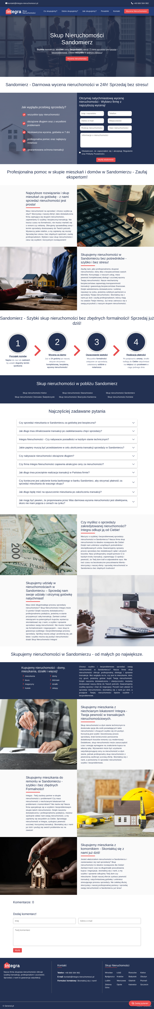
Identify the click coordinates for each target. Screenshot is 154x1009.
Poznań (143, 981)
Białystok (133, 977)
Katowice (133, 984)
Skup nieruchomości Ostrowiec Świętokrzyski (35, 397)
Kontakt (116, 11)
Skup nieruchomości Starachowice (77, 393)
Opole (119, 984)
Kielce (143, 973)
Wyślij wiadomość (106, 160)
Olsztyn (143, 977)
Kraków (120, 977)
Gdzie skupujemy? (70, 11)
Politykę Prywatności (95, 154)
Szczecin (144, 984)
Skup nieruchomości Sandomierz (120, 393)
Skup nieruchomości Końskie (120, 397)
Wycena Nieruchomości (136, 11)
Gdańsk (132, 981)
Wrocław (109, 973)
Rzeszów (133, 973)
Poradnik (105, 11)
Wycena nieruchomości (77, 59)
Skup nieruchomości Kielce (35, 393)
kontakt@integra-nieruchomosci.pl (21, 3)
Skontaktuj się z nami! (87, 981)
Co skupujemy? (50, 11)
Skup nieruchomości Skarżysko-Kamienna (77, 397)
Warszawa (121, 981)
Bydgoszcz (110, 977)
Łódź (119, 973)
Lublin (107, 981)
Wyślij (17, 950)
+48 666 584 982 (140, 3)
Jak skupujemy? (89, 11)
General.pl (9, 1006)
